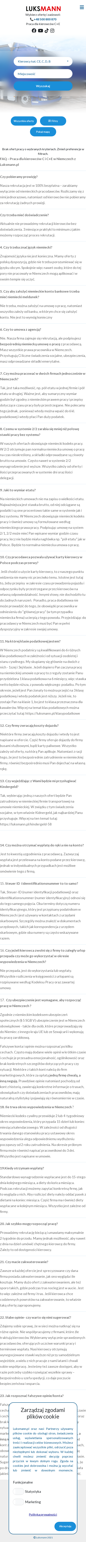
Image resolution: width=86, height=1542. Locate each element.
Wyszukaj (43, 86)
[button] (18, 1491)
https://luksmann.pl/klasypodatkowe (52, 713)
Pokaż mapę (43, 131)
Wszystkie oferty (24, 121)
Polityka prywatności (43, 1514)
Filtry (53, 121)
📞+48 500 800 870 (43, 19)
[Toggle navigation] (81, 7)
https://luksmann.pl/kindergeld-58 (26, 824)
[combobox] (43, 61)
